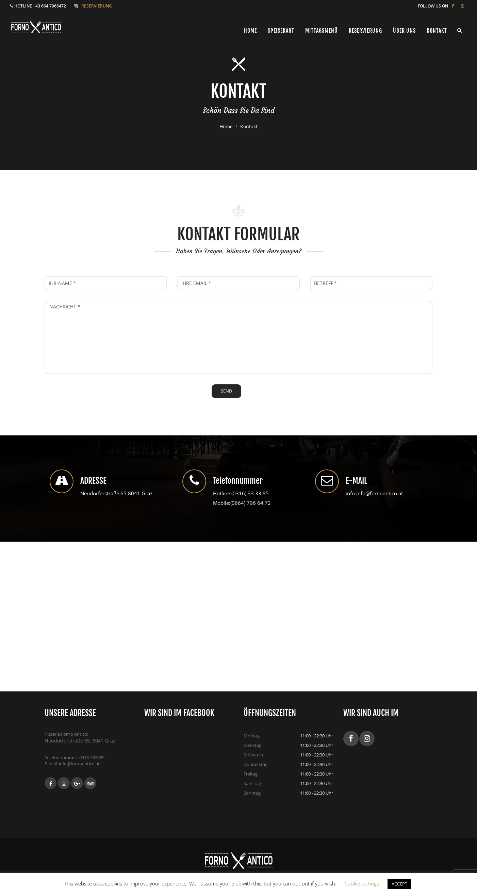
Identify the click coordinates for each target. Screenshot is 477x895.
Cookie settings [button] (362, 883)
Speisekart (281, 30)
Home (226, 126)
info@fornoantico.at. (380, 493)
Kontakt (437, 30)
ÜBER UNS (404, 30)
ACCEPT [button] (399, 884)
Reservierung (96, 6)
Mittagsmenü (321, 30)
